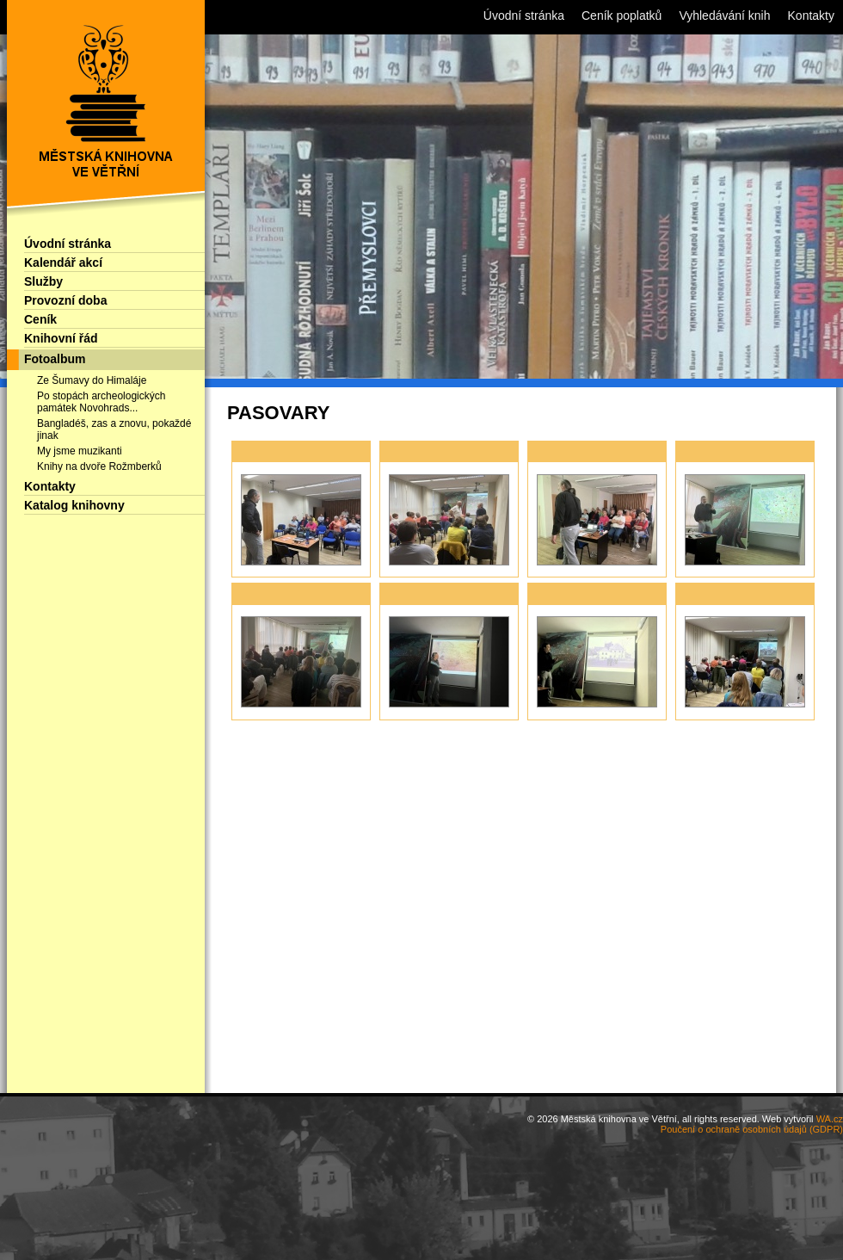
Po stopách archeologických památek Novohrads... (101, 402)
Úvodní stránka (67, 243)
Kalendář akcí (63, 262)
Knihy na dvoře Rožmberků (99, 466)
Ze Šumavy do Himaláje (91, 380)
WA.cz (829, 1119)
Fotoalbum (55, 359)
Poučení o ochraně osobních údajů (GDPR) (752, 1129)
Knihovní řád (61, 338)
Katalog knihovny (74, 505)
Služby (43, 281)
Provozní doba (65, 300)
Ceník (40, 319)
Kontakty (50, 486)
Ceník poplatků (621, 15)
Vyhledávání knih (724, 15)
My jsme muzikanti (79, 451)
